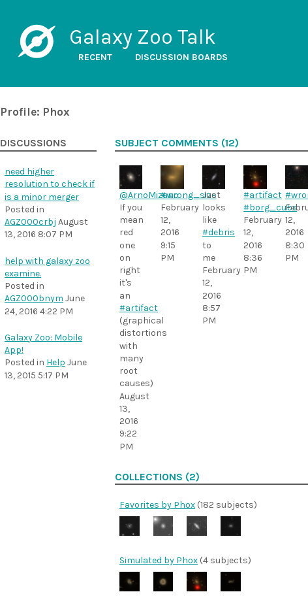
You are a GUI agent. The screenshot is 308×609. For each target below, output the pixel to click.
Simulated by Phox (158, 560)
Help (55, 362)
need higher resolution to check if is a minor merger (50, 184)
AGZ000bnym (34, 298)
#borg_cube (270, 207)
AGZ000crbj (30, 221)
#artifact (138, 308)
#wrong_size (188, 195)
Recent (95, 57)
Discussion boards (181, 57)
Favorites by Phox (157, 504)
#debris (218, 232)
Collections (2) (157, 477)
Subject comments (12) (177, 143)
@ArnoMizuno (149, 195)
